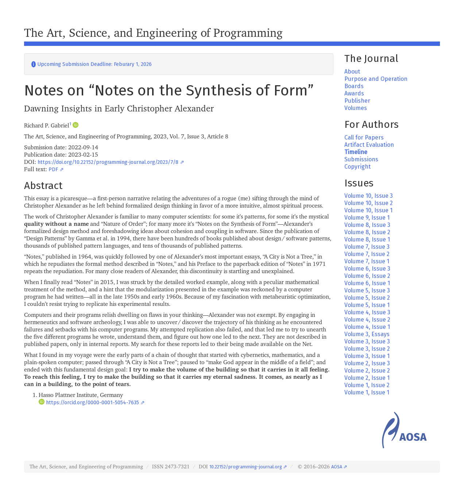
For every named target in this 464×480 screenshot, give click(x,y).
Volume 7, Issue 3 (367, 246)
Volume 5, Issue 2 (367, 297)
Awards (354, 93)
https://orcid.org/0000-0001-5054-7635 (92, 403)
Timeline (355, 152)
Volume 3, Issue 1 (367, 356)
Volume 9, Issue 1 (367, 217)
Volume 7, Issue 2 (367, 254)
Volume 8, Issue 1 (367, 239)
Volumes (355, 108)
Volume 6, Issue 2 (367, 275)
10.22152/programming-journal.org (245, 466)
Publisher (357, 100)
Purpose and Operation (375, 78)
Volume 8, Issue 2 (367, 232)
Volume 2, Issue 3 (367, 363)
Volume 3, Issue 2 (367, 348)
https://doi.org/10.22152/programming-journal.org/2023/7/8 (108, 162)
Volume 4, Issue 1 (367, 326)
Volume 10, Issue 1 (368, 210)
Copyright (357, 166)
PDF (53, 169)
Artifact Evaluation (369, 144)
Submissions (361, 159)
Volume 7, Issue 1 (366, 261)
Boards (354, 86)
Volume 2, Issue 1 (367, 377)
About (352, 71)
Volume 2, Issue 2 (367, 370)
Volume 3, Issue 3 (367, 341)
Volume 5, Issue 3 (367, 290)
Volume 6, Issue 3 (367, 268)
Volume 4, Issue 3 (367, 312)
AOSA (336, 466)
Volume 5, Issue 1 (367, 305)
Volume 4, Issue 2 (367, 319)
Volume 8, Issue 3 (367, 224)
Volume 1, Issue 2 (367, 385)
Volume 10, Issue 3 (368, 195)
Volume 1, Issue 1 (366, 392)
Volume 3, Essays (367, 334)
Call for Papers (364, 137)
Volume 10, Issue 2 (368, 203)
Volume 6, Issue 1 (367, 283)
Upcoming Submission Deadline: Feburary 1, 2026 (91, 64)
